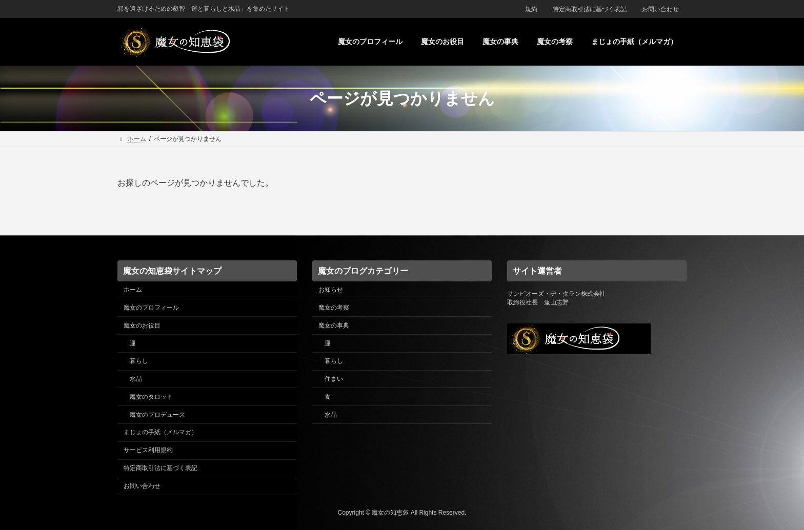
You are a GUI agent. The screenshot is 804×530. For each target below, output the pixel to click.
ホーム (133, 289)
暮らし (139, 360)
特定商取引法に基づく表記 (590, 9)
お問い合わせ (660, 9)
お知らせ (330, 289)
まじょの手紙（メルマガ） (160, 432)
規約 (531, 9)
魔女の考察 (333, 307)
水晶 (136, 378)
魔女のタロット (151, 396)
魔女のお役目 (142, 325)
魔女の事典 (333, 325)
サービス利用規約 (148, 450)
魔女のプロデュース (157, 414)
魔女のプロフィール (151, 307)
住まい (334, 378)
